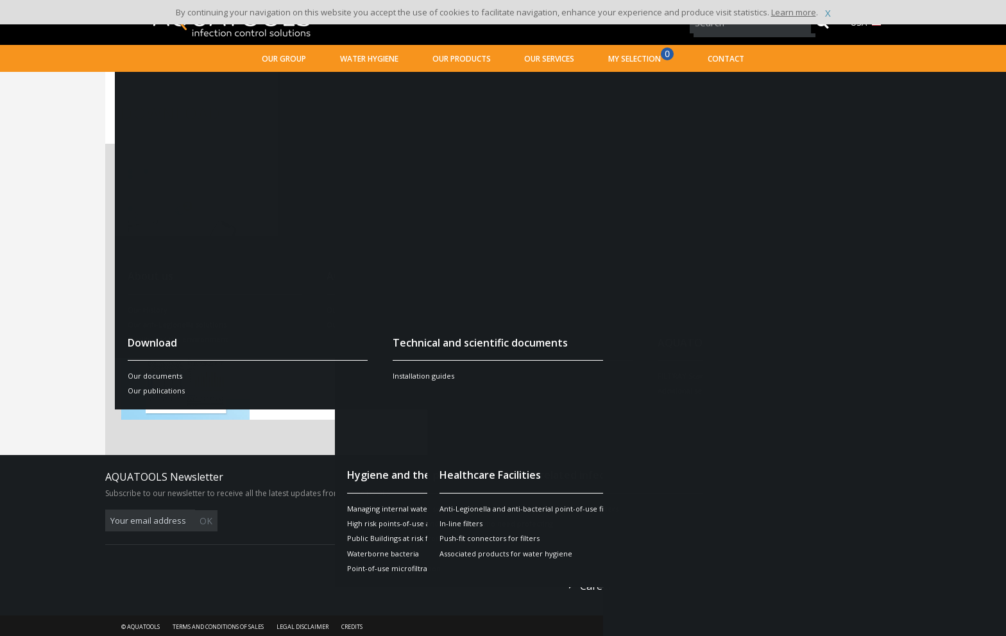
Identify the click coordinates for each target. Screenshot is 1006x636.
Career (596, 586)
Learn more (793, 12)
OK (308, 521)
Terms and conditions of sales (218, 627)
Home (133, 87)
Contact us (605, 512)
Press (593, 565)
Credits (351, 627)
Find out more (807, 227)
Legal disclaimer (302, 627)
